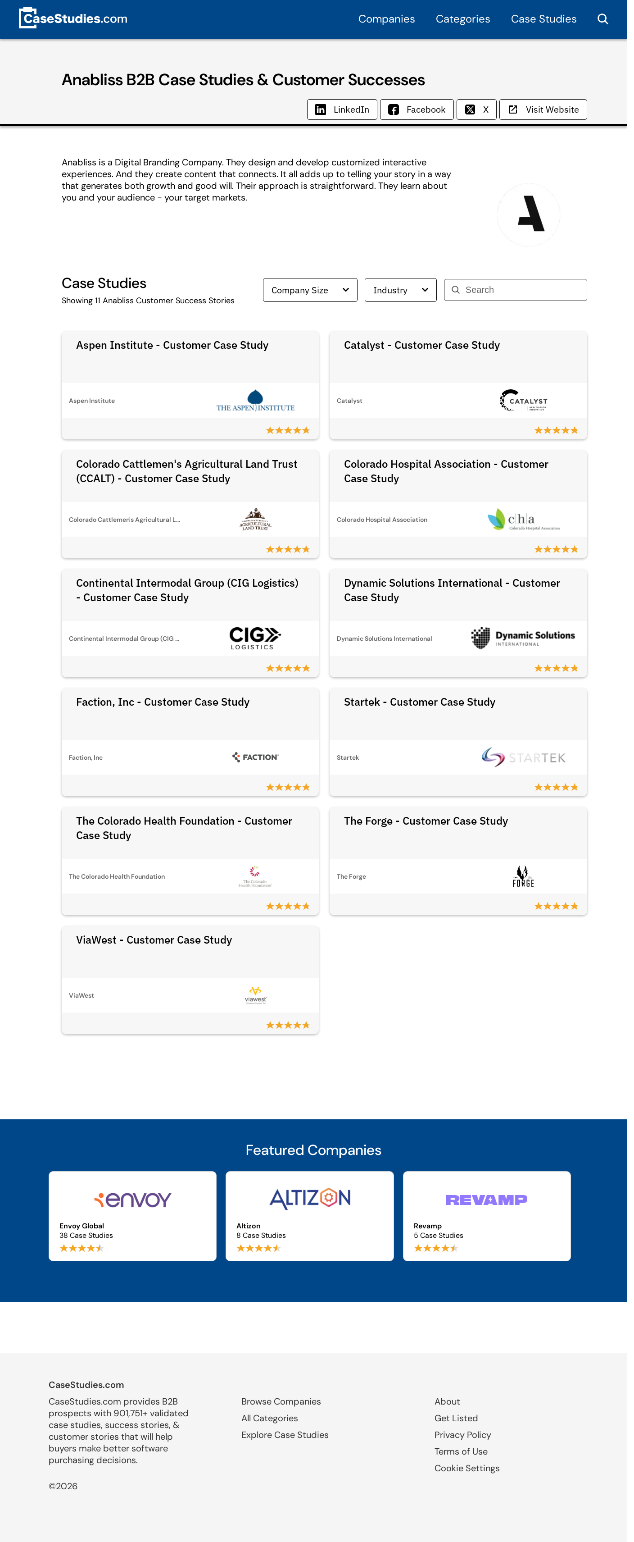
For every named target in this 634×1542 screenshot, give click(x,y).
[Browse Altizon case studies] (310, 1216)
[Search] (523, 290)
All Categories (269, 1418)
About (447, 1401)
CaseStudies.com (86, 1385)
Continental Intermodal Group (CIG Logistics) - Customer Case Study (187, 589)
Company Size (310, 290)
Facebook (417, 109)
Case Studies (544, 19)
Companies (386, 19)
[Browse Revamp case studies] (487, 1216)
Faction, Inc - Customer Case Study (162, 701)
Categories (463, 19)
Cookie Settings (467, 1468)
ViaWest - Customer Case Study (154, 939)
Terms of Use (461, 1451)
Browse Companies (281, 1401)
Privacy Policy (463, 1435)
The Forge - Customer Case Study (426, 820)
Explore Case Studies (285, 1435)
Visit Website (543, 109)
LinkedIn (342, 109)
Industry (400, 290)
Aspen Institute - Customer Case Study (172, 345)
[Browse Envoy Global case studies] (133, 1216)
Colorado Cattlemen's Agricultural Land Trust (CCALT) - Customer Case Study (187, 470)
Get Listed (456, 1418)
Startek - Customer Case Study (419, 701)
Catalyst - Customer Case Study (422, 345)
